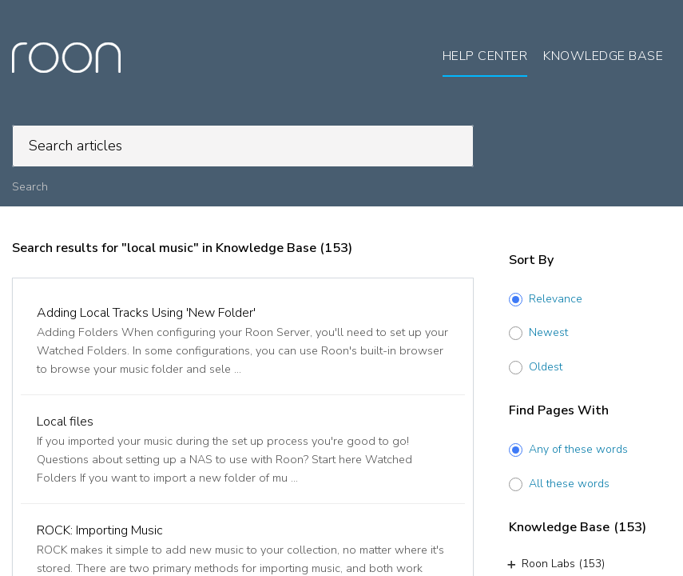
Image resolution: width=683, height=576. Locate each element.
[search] (243, 146)
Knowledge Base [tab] (603, 56)
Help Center (485, 56)
